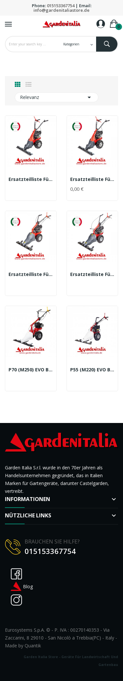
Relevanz (56, 97)
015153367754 (60, 5)
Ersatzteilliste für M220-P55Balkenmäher (92, 274)
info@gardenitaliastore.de (61, 10)
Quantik (33, 645)
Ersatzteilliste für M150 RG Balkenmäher (92, 179)
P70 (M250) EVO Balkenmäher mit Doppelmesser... (31, 370)
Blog (21, 586)
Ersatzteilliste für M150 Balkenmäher (31, 179)
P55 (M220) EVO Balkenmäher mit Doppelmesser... (92, 370)
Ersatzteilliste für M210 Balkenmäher (31, 274)
